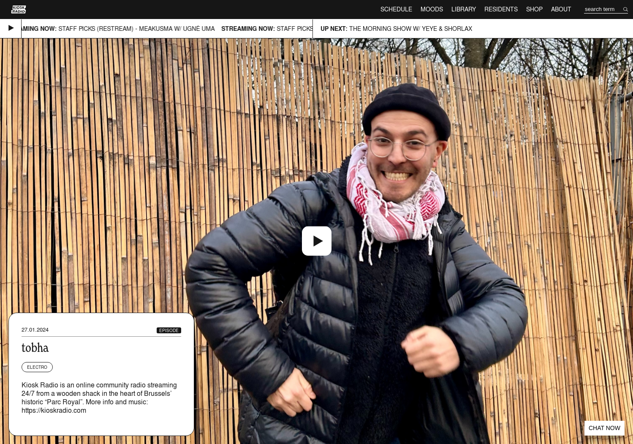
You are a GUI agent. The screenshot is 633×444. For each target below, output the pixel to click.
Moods (432, 9)
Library (463, 9)
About (561, 9)
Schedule (396, 9)
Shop (534, 9)
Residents (501, 9)
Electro (37, 367)
